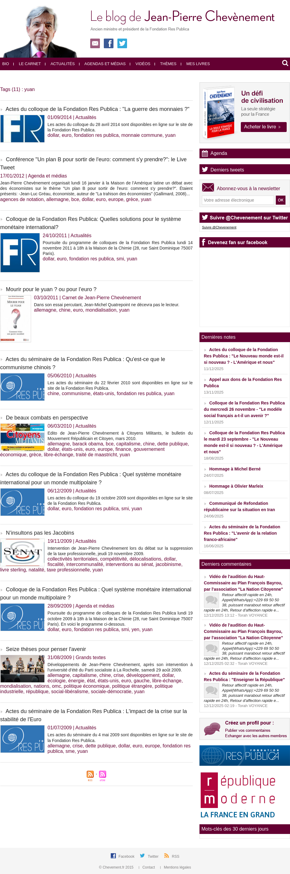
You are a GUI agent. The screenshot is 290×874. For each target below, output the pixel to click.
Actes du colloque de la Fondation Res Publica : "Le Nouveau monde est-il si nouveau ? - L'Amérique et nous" (244, 356)
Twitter (154, 856)
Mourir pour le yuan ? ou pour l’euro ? (51, 289)
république (37, 691)
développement (142, 675)
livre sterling (13, 569)
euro (67, 135)
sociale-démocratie (111, 691)
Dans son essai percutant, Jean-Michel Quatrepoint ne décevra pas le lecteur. (107, 304)
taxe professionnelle (68, 569)
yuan (170, 135)
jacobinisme (168, 564)
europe (115, 199)
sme (70, 751)
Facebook (127, 856)
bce (75, 199)
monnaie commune (141, 135)
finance (123, 449)
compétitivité (113, 558)
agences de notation (22, 199)
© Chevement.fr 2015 (117, 867)
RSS (176, 856)
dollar (53, 135)
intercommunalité (84, 564)
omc (56, 686)
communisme (76, 393)
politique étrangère (132, 686)
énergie (76, 680)
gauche (142, 680)
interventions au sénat (129, 564)
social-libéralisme (69, 691)
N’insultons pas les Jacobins (40, 533)
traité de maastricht (96, 454)
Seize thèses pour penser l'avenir (46, 649)
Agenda (219, 153)
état (91, 680)
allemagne (57, 199)
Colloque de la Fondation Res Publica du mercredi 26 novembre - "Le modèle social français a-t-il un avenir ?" (244, 409)
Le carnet (27, 63)
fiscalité (56, 564)
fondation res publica (96, 135)
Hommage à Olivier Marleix (236, 486)
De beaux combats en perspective (47, 418)
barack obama (87, 443)
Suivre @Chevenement (219, 227)
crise (118, 675)
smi (120, 258)
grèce (132, 199)
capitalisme (128, 443)
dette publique (172, 443)
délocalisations (145, 558)
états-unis (103, 393)
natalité (36, 569)
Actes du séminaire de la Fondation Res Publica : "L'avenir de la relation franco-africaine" (242, 533)
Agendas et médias (102, 63)
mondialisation (100, 310)
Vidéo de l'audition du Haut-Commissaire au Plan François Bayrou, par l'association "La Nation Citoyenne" (243, 583)
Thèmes (166, 63)
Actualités (60, 63)
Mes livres (195, 63)
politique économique (86, 686)
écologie (57, 680)
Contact (147, 867)
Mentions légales (175, 867)
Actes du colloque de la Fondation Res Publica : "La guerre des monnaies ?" (98, 109)
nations (41, 686)
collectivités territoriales (72, 558)
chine (64, 310)
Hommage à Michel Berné (234, 469)
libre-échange (58, 454)
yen (135, 629)
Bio (5, 63)
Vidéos (140, 63)
